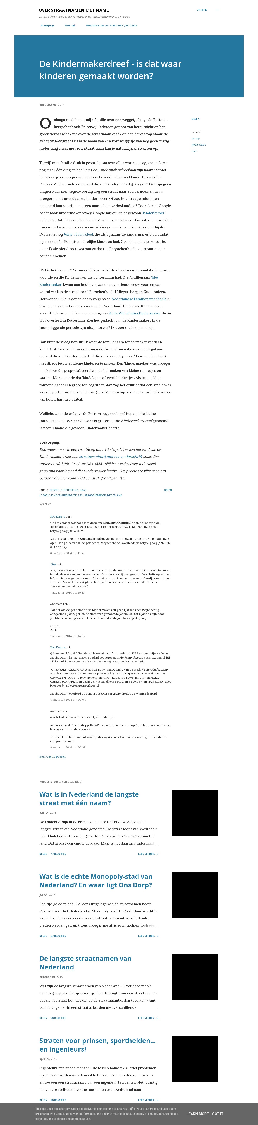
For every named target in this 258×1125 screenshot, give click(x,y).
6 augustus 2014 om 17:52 (67, 553)
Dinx (53, 564)
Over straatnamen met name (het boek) (109, 25)
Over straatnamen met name (74, 10)
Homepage (45, 25)
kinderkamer (153, 213)
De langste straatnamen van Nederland (85, 962)
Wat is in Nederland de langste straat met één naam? (89, 798)
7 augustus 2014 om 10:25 (67, 592)
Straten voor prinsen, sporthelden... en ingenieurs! (97, 1045)
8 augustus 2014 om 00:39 (68, 747)
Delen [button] (196, 118)
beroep (196, 138)
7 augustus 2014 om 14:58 (67, 636)
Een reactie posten (52, 756)
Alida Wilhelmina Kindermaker (135, 313)
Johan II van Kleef (78, 234)
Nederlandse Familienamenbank (139, 299)
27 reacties (58, 936)
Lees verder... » (148, 853)
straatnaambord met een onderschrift (110, 456)
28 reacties (58, 1018)
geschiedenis (199, 144)
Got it (217, 1114)
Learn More (198, 1114)
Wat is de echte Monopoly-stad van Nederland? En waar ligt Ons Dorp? (95, 880)
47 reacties (58, 853)
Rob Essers (57, 516)
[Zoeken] (202, 10)
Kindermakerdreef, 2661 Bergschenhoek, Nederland (86, 495)
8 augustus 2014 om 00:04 (68, 699)
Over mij (68, 25)
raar (194, 151)
